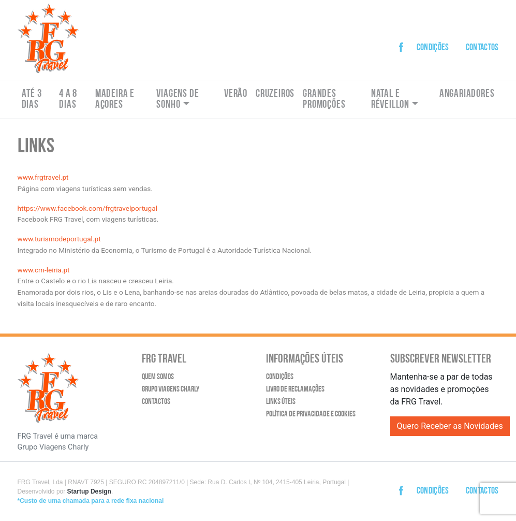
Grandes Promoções (324, 99)
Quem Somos (158, 377)
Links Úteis (281, 402)
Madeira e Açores (115, 99)
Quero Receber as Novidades (450, 426)
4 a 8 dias (68, 99)
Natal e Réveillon (390, 99)
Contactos (482, 48)
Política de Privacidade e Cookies (311, 414)
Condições (433, 48)
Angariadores (467, 94)
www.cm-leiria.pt (44, 270)
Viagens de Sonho (177, 99)
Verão (235, 94)
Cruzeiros (275, 94)
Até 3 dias (32, 99)
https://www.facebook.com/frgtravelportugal (88, 208)
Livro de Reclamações (295, 389)
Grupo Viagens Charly (170, 389)
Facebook (404, 39)
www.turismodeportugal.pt (59, 239)
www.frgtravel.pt (43, 177)
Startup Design (89, 491)
